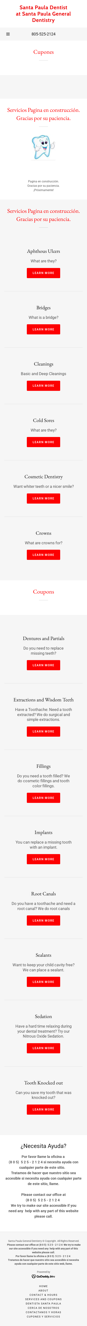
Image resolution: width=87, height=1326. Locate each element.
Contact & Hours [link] (43, 1294)
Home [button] (43, 1286)
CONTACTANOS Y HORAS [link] (43, 1312)
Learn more (44, 273)
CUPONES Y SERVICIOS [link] (43, 1316)
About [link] (43, 1290)
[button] (8, 34)
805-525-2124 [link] (43, 34)
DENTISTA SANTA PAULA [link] (43, 1303)
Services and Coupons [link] (43, 1299)
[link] (43, 13)
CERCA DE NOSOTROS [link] (43, 1307)
